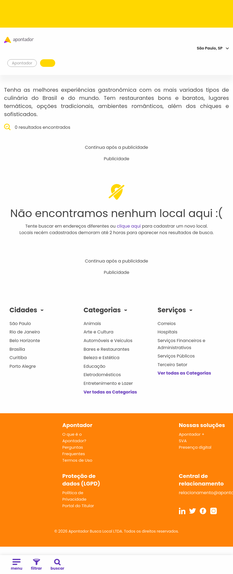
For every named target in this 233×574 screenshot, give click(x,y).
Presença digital (195, 447)
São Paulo (20, 323)
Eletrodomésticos (102, 375)
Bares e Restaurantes (106, 349)
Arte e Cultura (98, 332)
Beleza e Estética (102, 358)
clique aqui (129, 226)
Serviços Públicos (176, 356)
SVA (183, 441)
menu (16, 565)
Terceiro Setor (172, 365)
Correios (166, 323)
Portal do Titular (78, 506)
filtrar (36, 565)
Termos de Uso (77, 460)
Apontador (22, 63)
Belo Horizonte (24, 340)
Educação (95, 366)
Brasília (17, 349)
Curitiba (18, 358)
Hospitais (167, 332)
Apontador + (192, 434)
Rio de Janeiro (24, 332)
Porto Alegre (22, 366)
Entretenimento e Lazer (108, 383)
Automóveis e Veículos (108, 340)
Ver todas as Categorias (110, 392)
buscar (57, 565)
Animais (92, 323)
